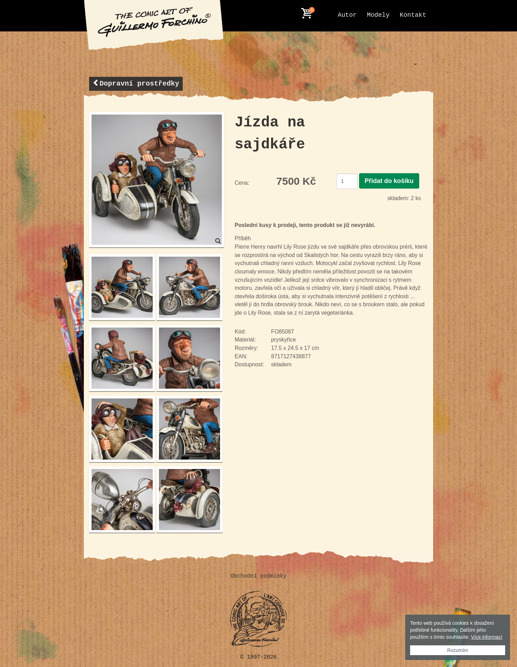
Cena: (242, 183)
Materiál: (245, 340)
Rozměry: (246, 348)
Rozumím (457, 650)
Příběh (243, 238)
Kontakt (413, 15)
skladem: (398, 198)
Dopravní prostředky (136, 83)
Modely (378, 15)
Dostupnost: (249, 364)
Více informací (486, 637)
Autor (347, 15)
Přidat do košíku (389, 180)
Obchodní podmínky (259, 576)
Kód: (240, 332)
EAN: (241, 356)
